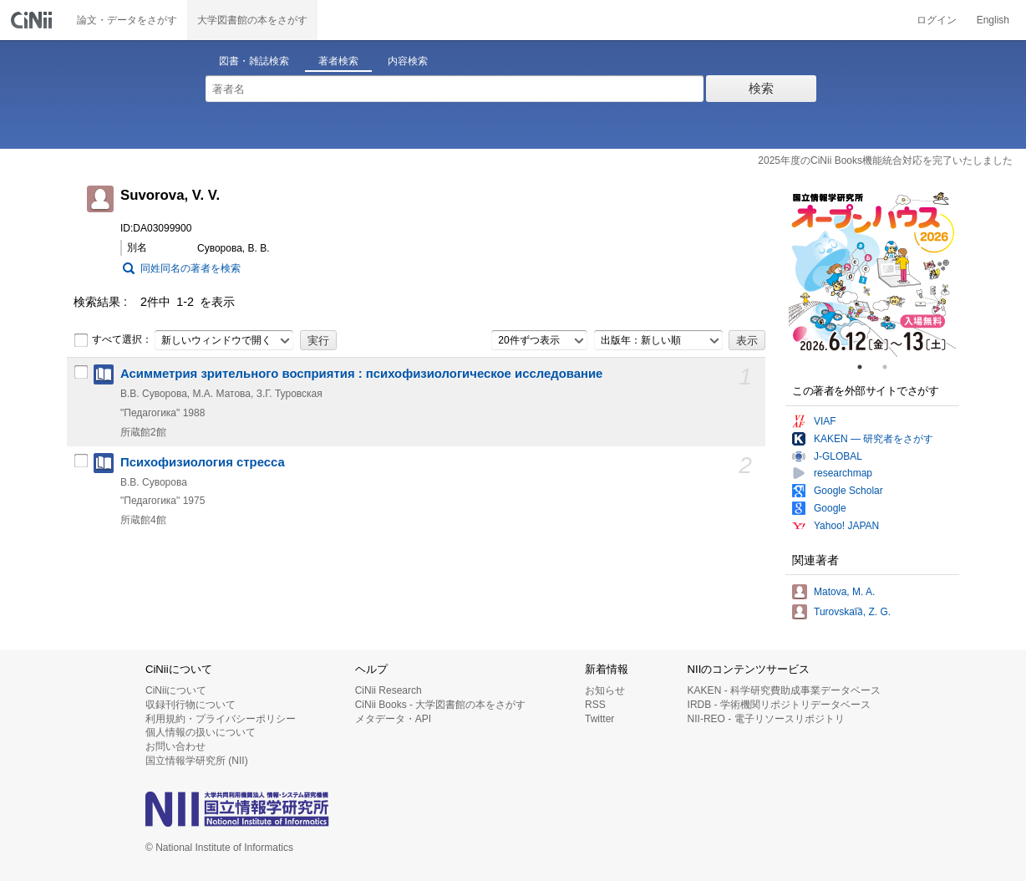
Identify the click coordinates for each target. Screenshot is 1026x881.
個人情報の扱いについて (200, 732)
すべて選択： (113, 340)
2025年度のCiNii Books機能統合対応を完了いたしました (885, 160)
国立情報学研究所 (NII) (196, 760)
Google (830, 508)
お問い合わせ (175, 746)
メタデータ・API (393, 719)
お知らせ (605, 690)
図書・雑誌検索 (254, 61)
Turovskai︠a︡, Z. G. (852, 612)
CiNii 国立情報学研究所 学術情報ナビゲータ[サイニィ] (33, 20)
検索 (761, 88)
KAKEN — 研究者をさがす (873, 439)
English (993, 20)
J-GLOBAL (838, 456)
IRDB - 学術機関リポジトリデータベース (779, 704)
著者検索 (338, 61)
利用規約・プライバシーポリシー (220, 719)
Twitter (599, 719)
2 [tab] (891, 367)
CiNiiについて (175, 690)
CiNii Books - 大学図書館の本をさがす (440, 704)
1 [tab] (866, 367)
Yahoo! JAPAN (846, 526)
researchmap (843, 473)
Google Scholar (848, 491)
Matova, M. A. (844, 592)
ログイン (937, 20)
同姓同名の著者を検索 (190, 268)
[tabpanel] (872, 273)
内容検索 (408, 61)
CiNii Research (388, 690)
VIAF (825, 421)
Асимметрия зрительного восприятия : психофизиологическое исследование (361, 373)
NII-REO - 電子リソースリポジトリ (766, 719)
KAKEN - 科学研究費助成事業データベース (784, 690)
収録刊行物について (190, 704)
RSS (595, 704)
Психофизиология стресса (202, 462)
